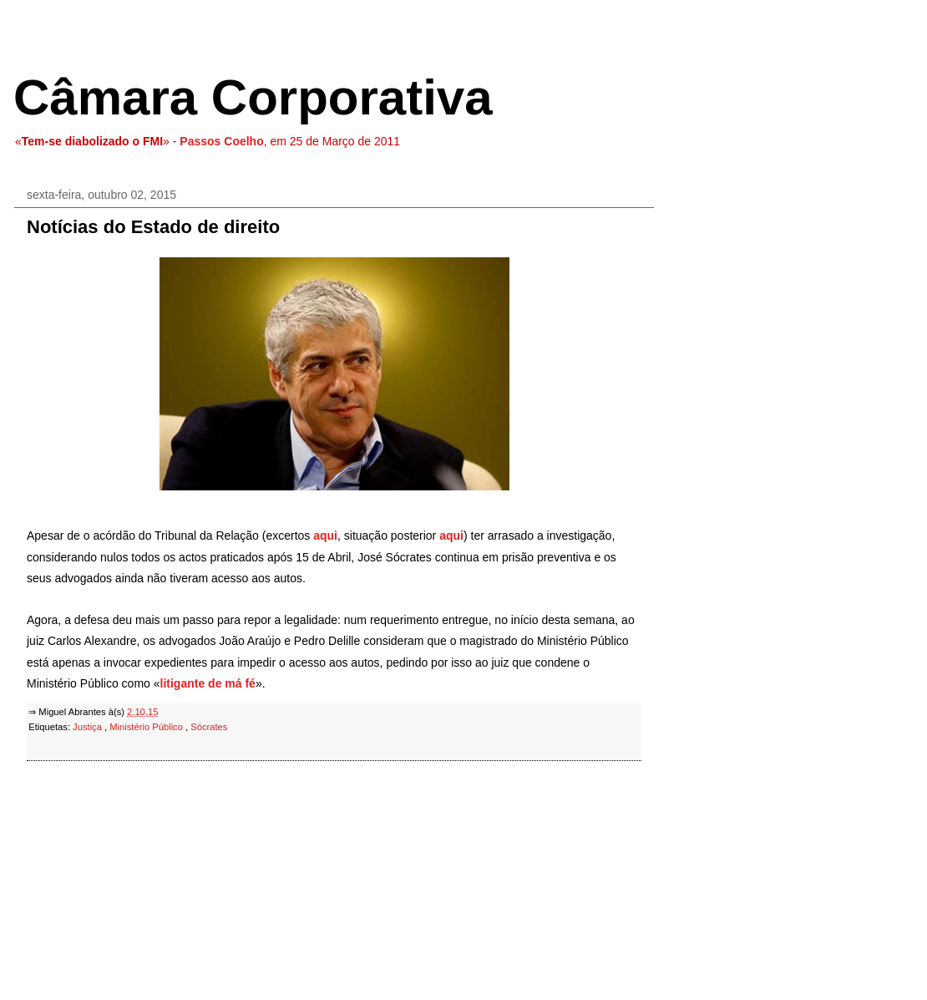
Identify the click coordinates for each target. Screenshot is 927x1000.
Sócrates (208, 727)
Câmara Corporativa (253, 97)
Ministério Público (147, 727)
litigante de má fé (208, 683)
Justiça (88, 727)
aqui (325, 535)
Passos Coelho (221, 141)
